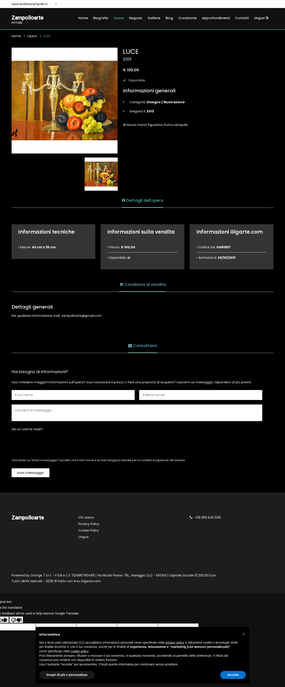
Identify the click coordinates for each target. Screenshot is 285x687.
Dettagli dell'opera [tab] (142, 200)
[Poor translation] (16, 619)
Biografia (100, 18)
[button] (243, 634)
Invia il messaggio (30, 473)
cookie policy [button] (80, 651)
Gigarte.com (91, 581)
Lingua (261, 18)
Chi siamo (86, 517)
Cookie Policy (88, 530)
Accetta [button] (233, 675)
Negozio (135, 18)
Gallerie (154, 18)
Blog (169, 18)
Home (83, 18)
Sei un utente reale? (27, 429)
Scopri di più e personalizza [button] (66, 675)
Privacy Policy (88, 524)
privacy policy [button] (174, 642)
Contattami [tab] (142, 345)
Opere (119, 18)
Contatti (242, 18)
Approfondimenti (216, 18)
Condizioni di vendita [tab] (142, 284)
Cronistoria (187, 18)
